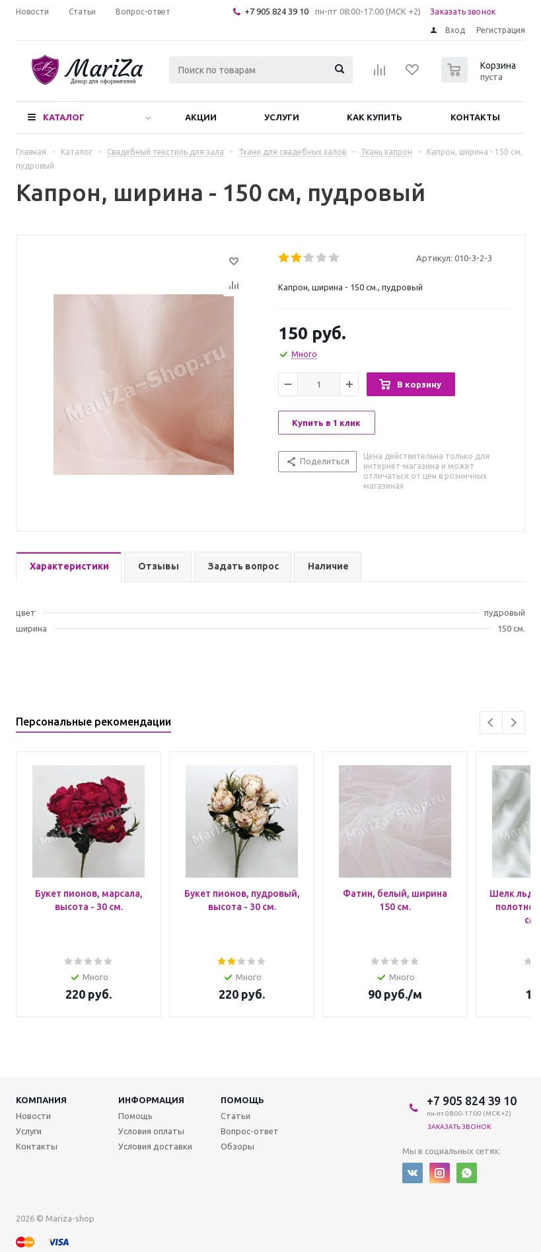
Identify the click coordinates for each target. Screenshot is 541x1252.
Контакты (475, 117)
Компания (41, 1100)
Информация (151, 1100)
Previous (491, 722)
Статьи (235, 1115)
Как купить (374, 117)
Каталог (64, 117)
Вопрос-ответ (250, 1131)
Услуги (281, 117)
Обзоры (237, 1146)
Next (513, 722)
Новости (33, 1115)
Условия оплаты (151, 1131)
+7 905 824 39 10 (276, 11)
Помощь (242, 1100)
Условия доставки (155, 1146)
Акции (201, 117)
